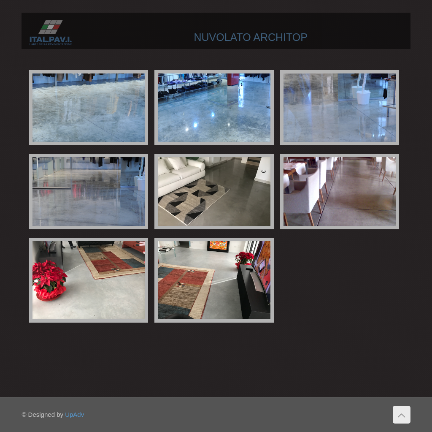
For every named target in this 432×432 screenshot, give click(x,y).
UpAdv (74, 414)
